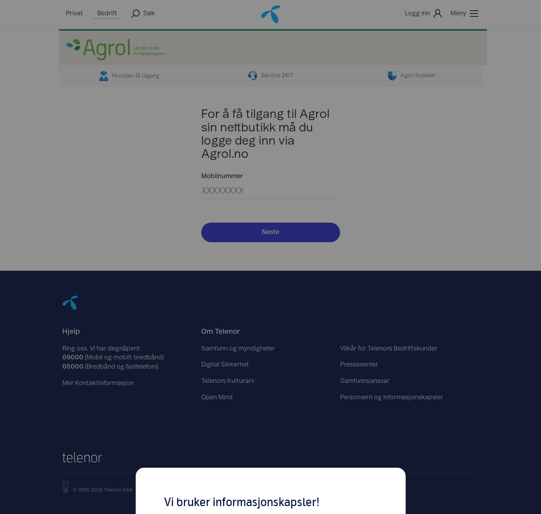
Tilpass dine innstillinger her (271, 311)
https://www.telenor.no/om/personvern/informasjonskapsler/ (254, 341)
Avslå (216, 282)
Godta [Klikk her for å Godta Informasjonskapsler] (325, 282)
